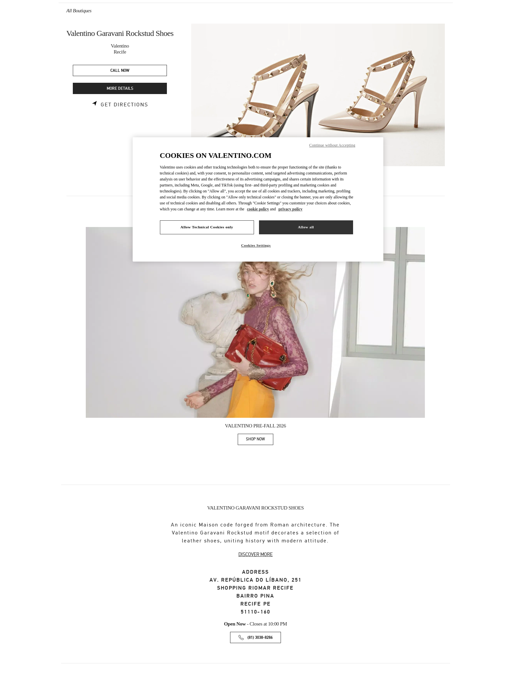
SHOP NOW (259, 440)
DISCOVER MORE (255, 554)
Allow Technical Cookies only (207, 227)
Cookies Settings (256, 245)
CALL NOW (119, 70)
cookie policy (258, 209)
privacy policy (290, 209)
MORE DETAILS (120, 88)
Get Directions (124, 104)
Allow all (306, 227)
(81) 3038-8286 (260, 637)
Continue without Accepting (332, 145)
